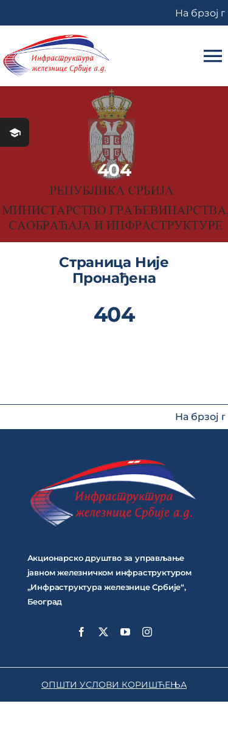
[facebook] (81, 632)
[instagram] (147, 632)
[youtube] (125, 632)
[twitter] (103, 632)
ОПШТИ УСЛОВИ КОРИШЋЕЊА (114, 684)
